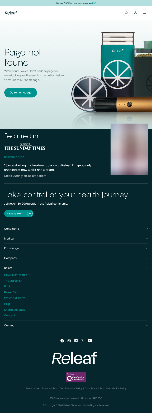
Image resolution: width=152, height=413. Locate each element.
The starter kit (13, 281)
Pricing (8, 286)
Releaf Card (11, 292)
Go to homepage (20, 92)
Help (7, 304)
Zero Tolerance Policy (70, 388)
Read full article (14, 157)
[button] (135, 12)
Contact (9, 315)
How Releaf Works (15, 275)
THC (94, 3)
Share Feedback (14, 310)
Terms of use (33, 388)
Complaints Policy (94, 388)
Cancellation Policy (116, 388)
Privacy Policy (49, 388)
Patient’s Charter (15, 298)
